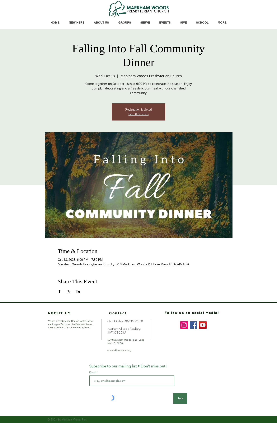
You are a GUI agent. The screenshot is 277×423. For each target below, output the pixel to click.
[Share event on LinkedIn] (78, 291)
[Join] (180, 398)
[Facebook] (193, 325)
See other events (139, 114)
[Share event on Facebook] (59, 291)
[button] (222, 22)
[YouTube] (203, 325)
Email (92, 372)
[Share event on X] (69, 291)
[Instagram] (184, 325)
